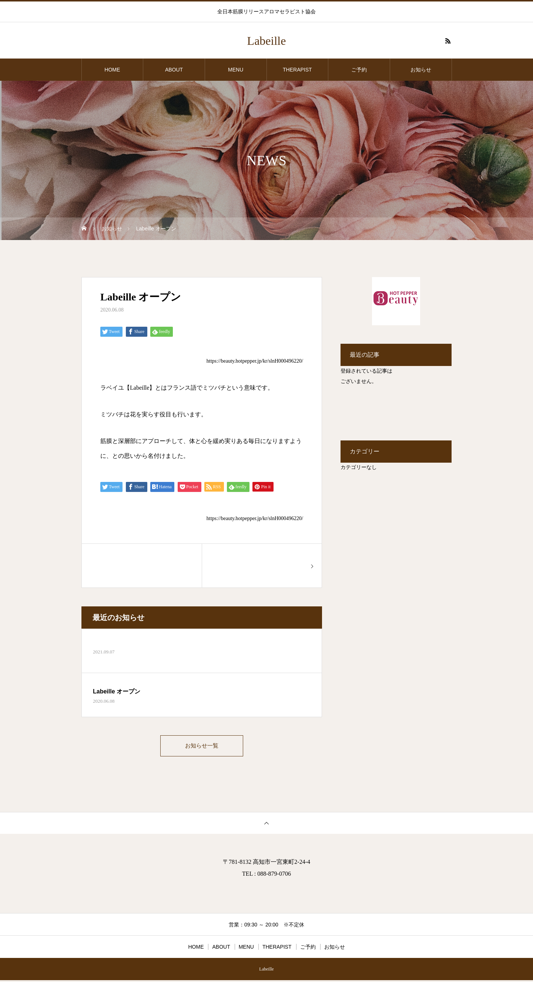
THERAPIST (297, 70)
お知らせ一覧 (201, 746)
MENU (235, 70)
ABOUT (174, 70)
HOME (112, 70)
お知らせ (420, 70)
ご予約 (359, 70)
